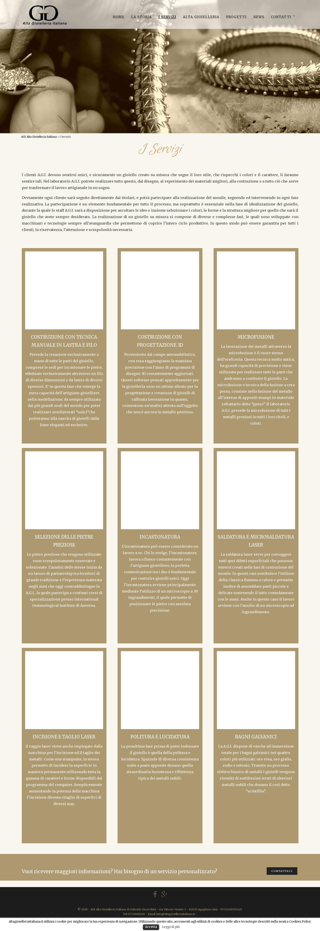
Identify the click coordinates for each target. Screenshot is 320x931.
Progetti (236, 17)
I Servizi (167, 17)
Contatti (281, 17)
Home (118, 17)
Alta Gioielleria (201, 17)
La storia (141, 17)
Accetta (151, 927)
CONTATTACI (282, 871)
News (258, 17)
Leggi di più (171, 927)
